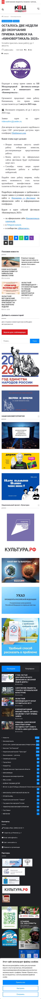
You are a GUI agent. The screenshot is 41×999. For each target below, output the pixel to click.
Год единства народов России (13, 803)
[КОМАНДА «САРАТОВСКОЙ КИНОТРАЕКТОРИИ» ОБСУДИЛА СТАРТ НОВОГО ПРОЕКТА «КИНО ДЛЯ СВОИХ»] (8, 725)
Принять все (20, 982)
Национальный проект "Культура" (15, 752)
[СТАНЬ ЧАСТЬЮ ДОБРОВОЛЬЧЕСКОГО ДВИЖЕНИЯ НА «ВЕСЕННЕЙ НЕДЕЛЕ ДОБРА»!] (8, 678)
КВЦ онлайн (7, 780)
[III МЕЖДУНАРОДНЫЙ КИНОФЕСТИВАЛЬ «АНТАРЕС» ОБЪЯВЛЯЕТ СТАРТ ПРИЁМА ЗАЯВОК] (8, 712)
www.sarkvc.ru (12, 842)
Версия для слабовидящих (15, 332)
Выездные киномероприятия (13, 776)
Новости (16, 21)
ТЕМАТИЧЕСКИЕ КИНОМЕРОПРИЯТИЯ (16, 807)
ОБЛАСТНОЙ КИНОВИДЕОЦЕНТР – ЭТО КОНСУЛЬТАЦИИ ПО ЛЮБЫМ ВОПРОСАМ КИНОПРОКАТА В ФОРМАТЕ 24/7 (29, 289)
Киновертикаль (16, 16)
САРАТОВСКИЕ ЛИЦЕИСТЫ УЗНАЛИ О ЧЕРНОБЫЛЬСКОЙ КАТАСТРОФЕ (26, 690)
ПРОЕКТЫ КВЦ (8, 796)
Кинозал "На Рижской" (11, 748)
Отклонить (20, 994)
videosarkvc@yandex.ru (11, 121)
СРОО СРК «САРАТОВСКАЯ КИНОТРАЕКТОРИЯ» (19, 744)
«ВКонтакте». (24, 228)
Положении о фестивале (23, 198)
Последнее (11, 669)
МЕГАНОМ (6, 814)
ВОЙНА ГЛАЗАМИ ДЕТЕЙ (11, 783)
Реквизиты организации (12, 847)
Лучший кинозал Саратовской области (16, 769)
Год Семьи (6, 810)
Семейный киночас (9, 759)
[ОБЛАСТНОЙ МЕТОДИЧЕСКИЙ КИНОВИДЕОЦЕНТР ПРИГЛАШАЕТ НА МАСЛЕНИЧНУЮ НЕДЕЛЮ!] (11, 288)
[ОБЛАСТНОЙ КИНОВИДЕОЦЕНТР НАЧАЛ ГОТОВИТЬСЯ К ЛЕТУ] (8, 702)
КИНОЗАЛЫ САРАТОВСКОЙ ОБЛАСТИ (16, 792)
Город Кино (7, 762)
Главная (5, 16)
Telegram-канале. (14, 225)
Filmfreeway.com (19, 133)
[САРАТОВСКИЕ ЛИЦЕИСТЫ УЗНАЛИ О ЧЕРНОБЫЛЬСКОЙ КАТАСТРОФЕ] (8, 691)
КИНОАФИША (7, 773)
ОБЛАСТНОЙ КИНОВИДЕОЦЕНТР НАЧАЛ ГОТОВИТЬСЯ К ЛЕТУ (25, 701)
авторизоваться (7, 324)
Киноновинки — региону (11, 755)
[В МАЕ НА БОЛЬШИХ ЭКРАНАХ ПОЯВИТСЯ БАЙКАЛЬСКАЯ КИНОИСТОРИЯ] (11, 262)
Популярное (29, 669)
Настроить (20, 988)
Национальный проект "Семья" (14, 800)
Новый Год (6, 766)
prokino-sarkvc (8, 50)
